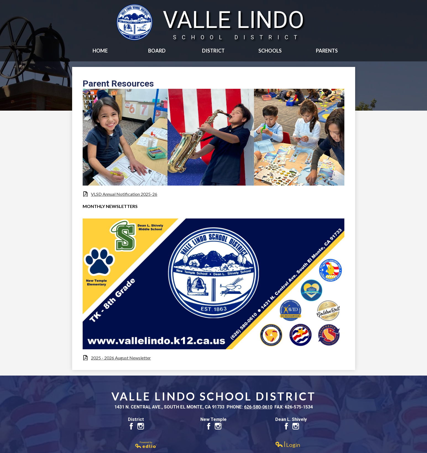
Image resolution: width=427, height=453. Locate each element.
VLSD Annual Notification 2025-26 (124, 194)
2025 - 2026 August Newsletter (121, 357)
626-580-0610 (258, 407)
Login (287, 444)
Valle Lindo (233, 23)
